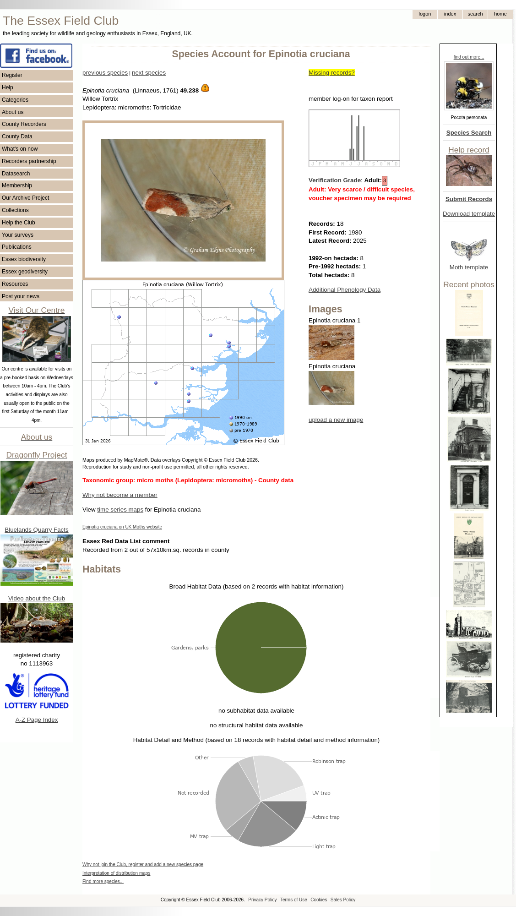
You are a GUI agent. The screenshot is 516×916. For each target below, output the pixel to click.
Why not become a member (120, 494)
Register (12, 75)
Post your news (20, 296)
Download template (469, 213)
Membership (17, 185)
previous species (105, 72)
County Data (17, 136)
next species (149, 72)
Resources (15, 284)
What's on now (20, 149)
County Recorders (24, 124)
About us (12, 112)
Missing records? (332, 72)
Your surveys (17, 235)
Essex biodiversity (24, 259)
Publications (17, 247)
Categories (15, 100)
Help (7, 87)
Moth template (469, 267)
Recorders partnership (29, 161)
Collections (15, 210)
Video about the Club (36, 598)
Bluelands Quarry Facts (36, 529)
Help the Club (18, 222)
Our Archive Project (25, 198)
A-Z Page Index (37, 719)
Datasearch (16, 173)
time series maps (120, 509)
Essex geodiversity (25, 271)
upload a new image (336, 419)
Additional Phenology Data (344, 289)
